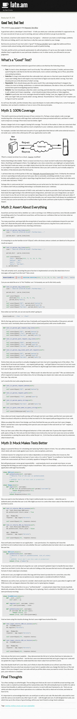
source (30, 157)
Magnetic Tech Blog (31, 28)
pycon (18, 704)
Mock (3, 448)
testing (7, 704)
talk (55, 44)
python (13, 704)
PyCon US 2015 (42, 44)
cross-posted (14, 28)
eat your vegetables (27, 704)
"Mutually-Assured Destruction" (44, 174)
